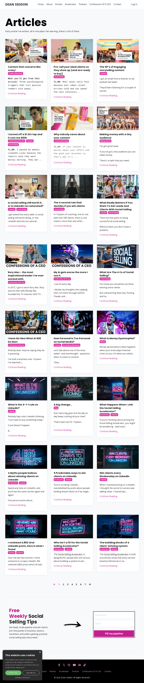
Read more (20, 667)
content (103, 73)
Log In (134, 4)
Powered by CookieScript (22, 678)
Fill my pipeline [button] (114, 633)
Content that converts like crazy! (24, 68)
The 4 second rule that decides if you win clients (69, 204)
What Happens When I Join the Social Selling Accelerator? (116, 408)
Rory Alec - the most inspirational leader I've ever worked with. (26, 276)
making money (105, 141)
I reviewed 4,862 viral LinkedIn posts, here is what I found (26, 546)
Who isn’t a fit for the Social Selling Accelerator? (71, 544)
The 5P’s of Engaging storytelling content (113, 68)
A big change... (63, 404)
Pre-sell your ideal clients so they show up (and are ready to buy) (72, 70)
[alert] (22, 665)
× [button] (40, 652)
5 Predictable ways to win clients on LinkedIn (70, 474)
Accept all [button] (13, 673)
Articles (58, 4)
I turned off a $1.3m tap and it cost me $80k (25, 136)
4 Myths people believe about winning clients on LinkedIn (23, 476)
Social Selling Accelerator (70, 554)
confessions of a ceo (16, 141)
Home (41, 4)
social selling (59, 77)
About (49, 4)
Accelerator (70, 4)
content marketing (15, 73)
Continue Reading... (17, 93)
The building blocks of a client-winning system (114, 544)
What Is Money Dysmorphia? (117, 338)
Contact (117, 4)
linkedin (30, 141)
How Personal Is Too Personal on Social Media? (72, 340)
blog (56, 408)
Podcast (83, 4)
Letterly (83, 289)
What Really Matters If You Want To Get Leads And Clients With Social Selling (116, 206)
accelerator (104, 415)
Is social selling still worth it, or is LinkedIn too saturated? (25, 204)
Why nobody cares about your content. (69, 136)
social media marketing (71, 345)
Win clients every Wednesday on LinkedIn (114, 474)
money (102, 342)
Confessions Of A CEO (100, 4)
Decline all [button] (31, 673)
